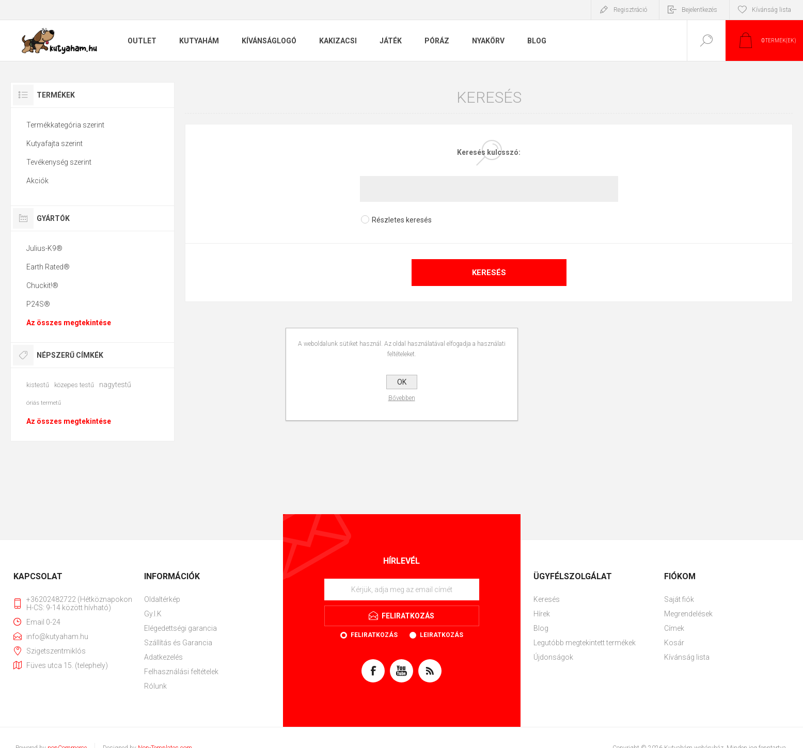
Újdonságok (553, 657)
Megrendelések (688, 614)
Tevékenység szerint (58, 162)
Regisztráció (630, 9)
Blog (540, 628)
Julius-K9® (44, 248)
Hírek (541, 614)
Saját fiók (679, 599)
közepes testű (74, 385)
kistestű (37, 385)
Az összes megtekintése (68, 323)
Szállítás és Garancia (178, 643)
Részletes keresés (402, 220)
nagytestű (115, 384)
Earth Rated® (48, 267)
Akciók (37, 181)
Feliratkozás (374, 635)
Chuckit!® (42, 285)
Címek (674, 628)
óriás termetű (43, 403)
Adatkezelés (163, 657)
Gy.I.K (153, 614)
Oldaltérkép (162, 599)
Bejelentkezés (699, 9)
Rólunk (155, 686)
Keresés (489, 272)
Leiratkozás (441, 635)
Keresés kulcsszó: (489, 152)
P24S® (38, 304)
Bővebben (401, 398)
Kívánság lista (687, 657)
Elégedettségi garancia (180, 628)
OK (401, 382)
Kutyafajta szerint (54, 143)
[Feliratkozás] (401, 589)
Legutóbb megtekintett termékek (584, 643)
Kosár (674, 643)
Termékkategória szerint (65, 125)
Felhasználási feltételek (181, 671)
